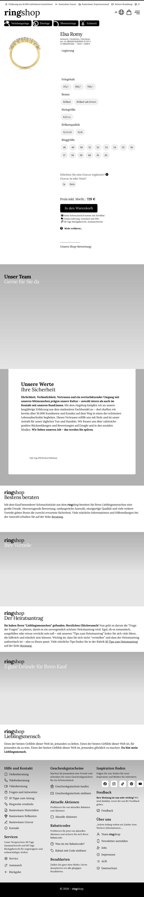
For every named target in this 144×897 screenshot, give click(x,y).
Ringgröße (68, 140)
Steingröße (68, 109)
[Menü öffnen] (136, 12)
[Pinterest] (131, 784)
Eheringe (41, 23)
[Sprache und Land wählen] (119, 12)
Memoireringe (64, 23)
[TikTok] (122, 784)
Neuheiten (74, 39)
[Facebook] (105, 784)
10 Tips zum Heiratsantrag (121, 641)
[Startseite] (22, 12)
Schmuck (88, 23)
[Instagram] (114, 784)
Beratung (57, 516)
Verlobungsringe (16, 23)
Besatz (66, 94)
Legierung (68, 50)
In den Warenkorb (79, 208)
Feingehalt (68, 79)
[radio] (68, 65)
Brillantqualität (71, 124)
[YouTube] (140, 784)
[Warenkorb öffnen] (129, 12)
